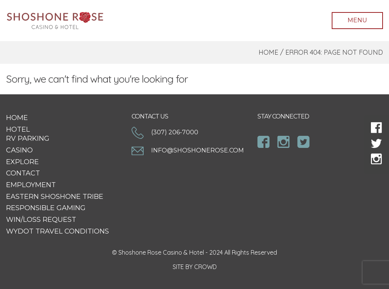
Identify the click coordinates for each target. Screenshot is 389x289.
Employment (31, 185)
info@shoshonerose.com (188, 150)
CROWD (205, 267)
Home (268, 52)
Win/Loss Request (41, 219)
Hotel (18, 129)
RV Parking (27, 138)
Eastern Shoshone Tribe (54, 196)
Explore (22, 162)
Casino (19, 150)
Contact (23, 173)
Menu (357, 20)
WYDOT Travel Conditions (57, 231)
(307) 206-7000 (165, 132)
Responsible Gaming (46, 208)
